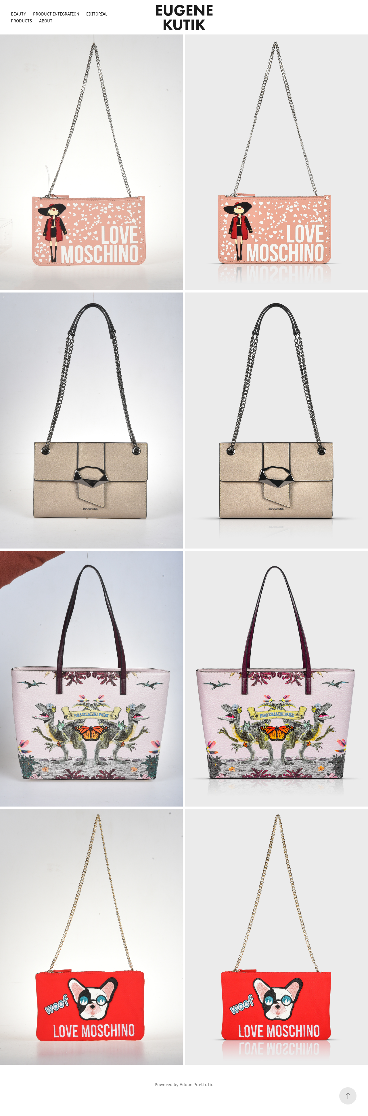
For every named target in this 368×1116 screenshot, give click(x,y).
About (45, 21)
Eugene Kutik (186, 17)
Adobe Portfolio (197, 1084)
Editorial (97, 14)
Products (21, 21)
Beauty (18, 14)
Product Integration (56, 14)
